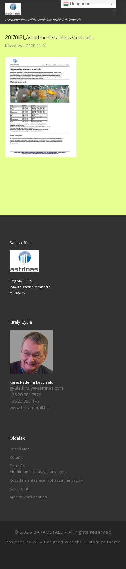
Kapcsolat (19, 488)
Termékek (19, 465)
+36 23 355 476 (24, 401)
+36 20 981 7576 (25, 395)
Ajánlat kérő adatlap (28, 496)
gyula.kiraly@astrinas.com (36, 388)
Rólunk (16, 457)
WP (36, 541)
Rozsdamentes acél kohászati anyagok (46, 480)
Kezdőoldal (20, 448)
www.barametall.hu (29, 408)
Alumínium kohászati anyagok (38, 471)
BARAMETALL (48, 532)
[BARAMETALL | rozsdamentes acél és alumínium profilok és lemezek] (13, 8)
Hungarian (76, 4)
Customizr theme (102, 541)
